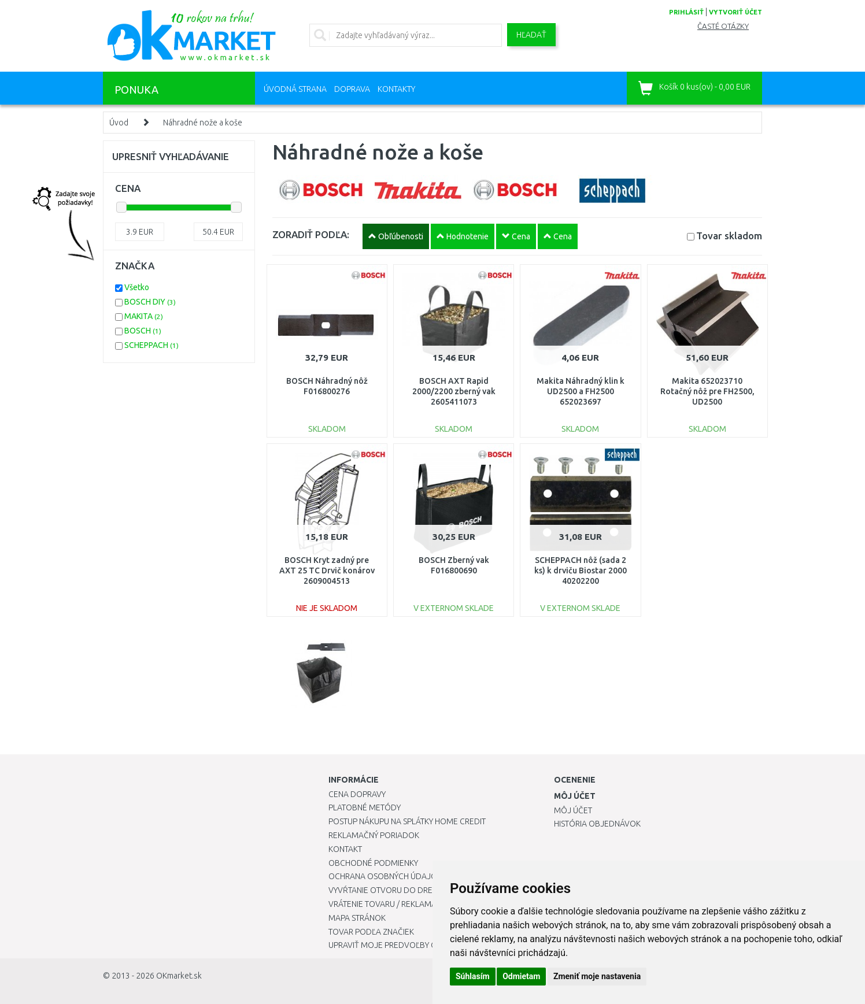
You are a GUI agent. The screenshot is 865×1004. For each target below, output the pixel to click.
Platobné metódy (364, 807)
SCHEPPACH (151, 345)
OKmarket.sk (179, 975)
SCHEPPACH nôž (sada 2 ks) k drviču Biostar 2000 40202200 (580, 570)
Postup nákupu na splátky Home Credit (407, 821)
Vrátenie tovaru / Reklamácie (388, 904)
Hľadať (531, 34)
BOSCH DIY (150, 301)
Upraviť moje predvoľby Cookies (396, 945)
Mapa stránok (357, 918)
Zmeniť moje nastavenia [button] (597, 976)
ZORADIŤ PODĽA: (310, 234)
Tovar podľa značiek (371, 931)
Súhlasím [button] (473, 976)
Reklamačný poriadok (373, 835)
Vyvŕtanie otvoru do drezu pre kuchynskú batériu (431, 890)
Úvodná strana (295, 89)
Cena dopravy (357, 794)
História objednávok (597, 823)
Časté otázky (723, 26)
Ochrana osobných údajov (385, 876)
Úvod (118, 122)
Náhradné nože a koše (202, 122)
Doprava (352, 89)
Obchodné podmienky (373, 863)
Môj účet (573, 810)
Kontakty (396, 89)
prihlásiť (686, 12)
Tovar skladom (729, 235)
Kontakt (345, 849)
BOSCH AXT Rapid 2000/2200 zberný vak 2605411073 (454, 391)
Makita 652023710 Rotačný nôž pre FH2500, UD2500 (707, 391)
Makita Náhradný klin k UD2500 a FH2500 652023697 (580, 391)
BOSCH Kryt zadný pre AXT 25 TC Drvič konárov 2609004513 (327, 570)
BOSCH (142, 330)
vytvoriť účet (735, 12)
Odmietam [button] (521, 976)
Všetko (136, 287)
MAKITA (143, 316)
